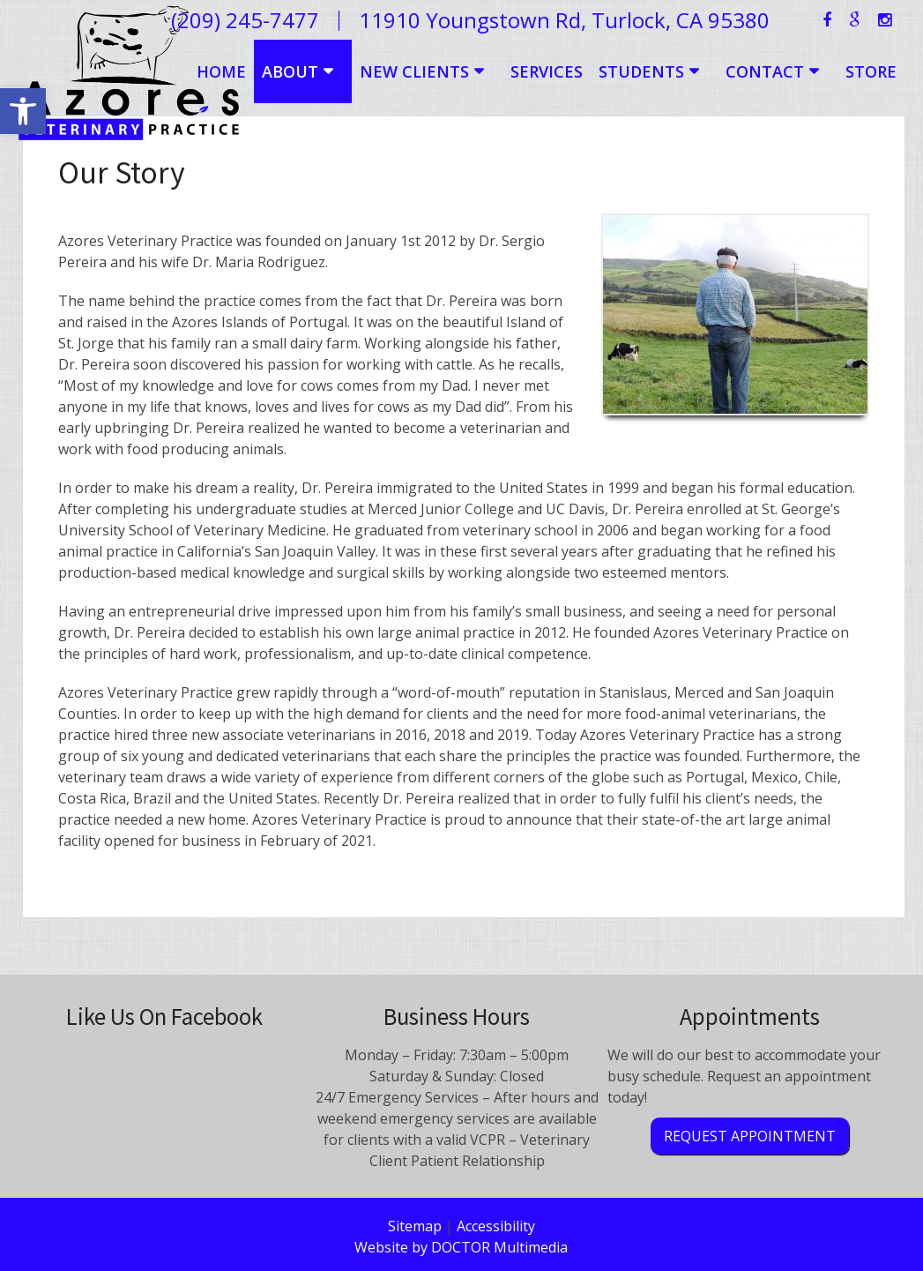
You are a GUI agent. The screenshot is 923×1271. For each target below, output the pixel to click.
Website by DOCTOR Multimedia (461, 1247)
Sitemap (415, 1226)
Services (546, 71)
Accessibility (496, 1226)
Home (221, 71)
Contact (765, 71)
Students (641, 71)
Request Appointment (750, 1136)
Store (871, 71)
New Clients (414, 71)
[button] (23, 111)
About (290, 71)
